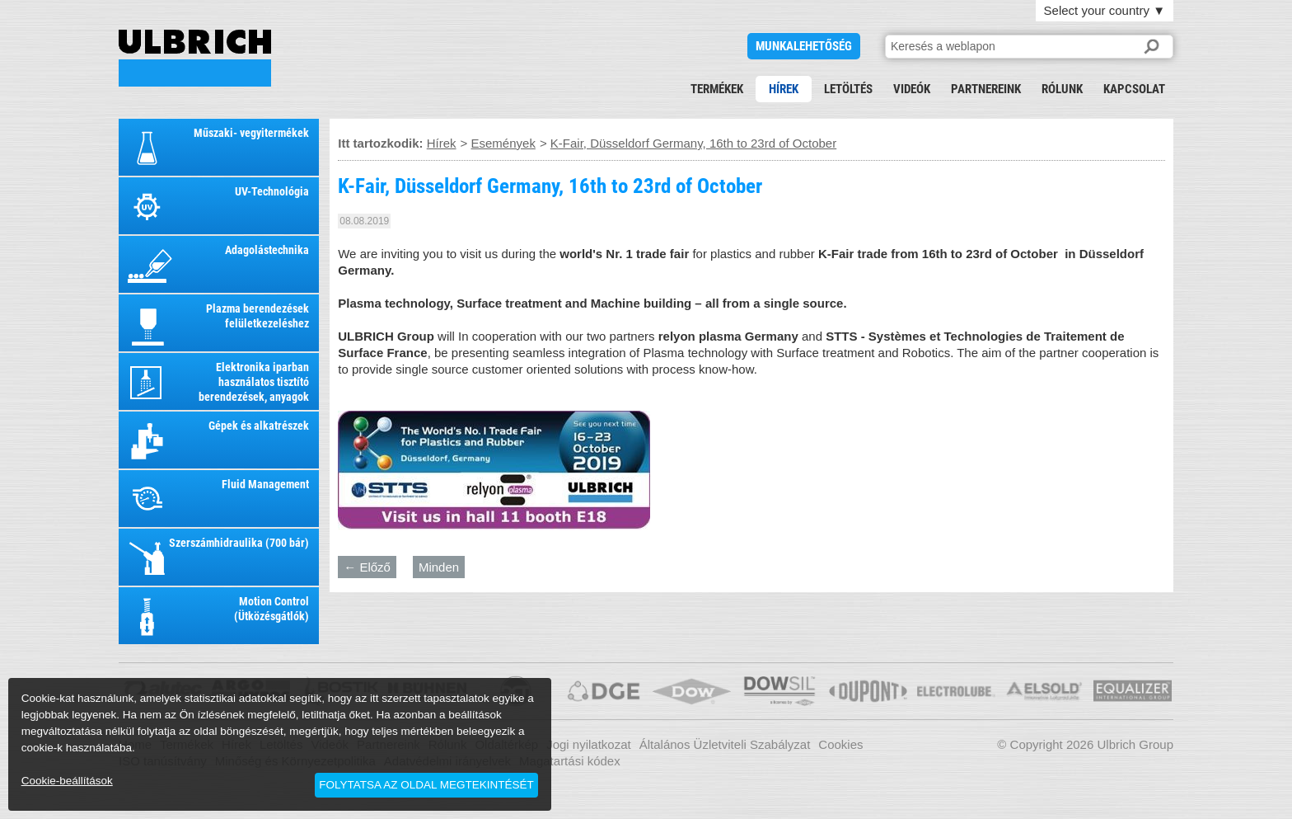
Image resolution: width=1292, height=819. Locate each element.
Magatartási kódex (569, 761)
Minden (439, 567)
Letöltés (848, 89)
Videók (911, 89)
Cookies (840, 744)
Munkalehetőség (804, 46)
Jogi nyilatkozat (588, 744)
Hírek (783, 89)
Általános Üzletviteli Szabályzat (725, 744)
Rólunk (1062, 89)
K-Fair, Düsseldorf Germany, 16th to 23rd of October (195, 58)
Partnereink (986, 89)
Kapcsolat (1134, 89)
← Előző (367, 567)
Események (503, 143)
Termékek (716, 89)
